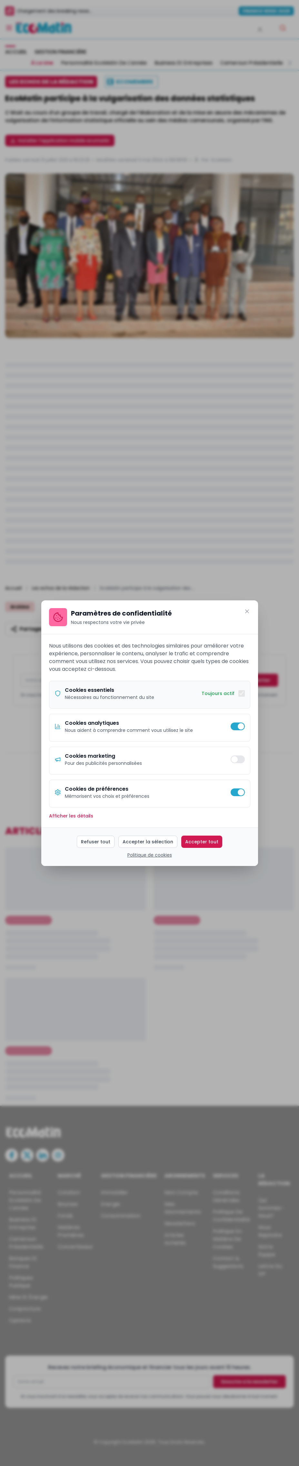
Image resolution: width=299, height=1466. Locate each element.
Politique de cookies (149, 855)
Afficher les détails (71, 816)
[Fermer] (247, 611)
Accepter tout (201, 841)
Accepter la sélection (148, 841)
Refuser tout (95, 841)
